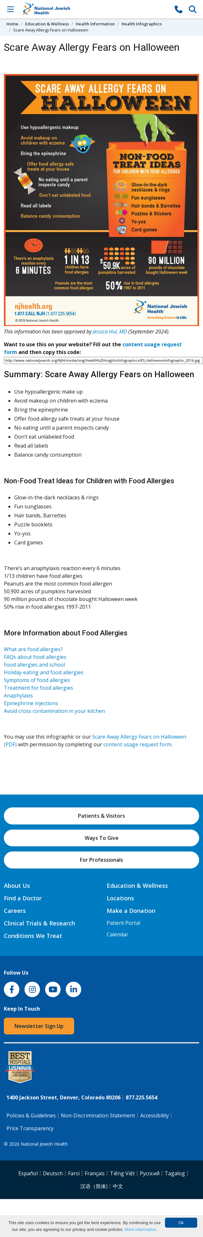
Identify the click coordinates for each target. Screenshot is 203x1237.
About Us (17, 885)
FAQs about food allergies (35, 656)
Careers (15, 910)
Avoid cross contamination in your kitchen (54, 710)
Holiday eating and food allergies (43, 672)
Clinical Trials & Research (39, 923)
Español (28, 1173)
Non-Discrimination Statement (98, 1115)
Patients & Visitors (101, 815)
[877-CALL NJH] (178, 9)
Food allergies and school (34, 664)
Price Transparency (29, 1128)
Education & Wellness (47, 24)
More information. (141, 1229)
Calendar (117, 934)
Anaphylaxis (18, 695)
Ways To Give (102, 837)
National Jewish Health (44, 1144)
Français (95, 1173)
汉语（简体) (94, 1186)
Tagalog (175, 1173)
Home (12, 24)
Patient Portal (123, 922)
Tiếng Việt (122, 1173)
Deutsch (53, 1173)
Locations (120, 898)
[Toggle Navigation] (10, 9)
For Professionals (101, 859)
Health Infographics (141, 24)
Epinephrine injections (31, 703)
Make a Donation (131, 910)
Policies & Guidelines (31, 1115)
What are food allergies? (33, 649)
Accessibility (154, 1115)
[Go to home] (94, 9)
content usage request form (137, 744)
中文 (118, 1186)
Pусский (150, 1173)
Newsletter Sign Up (39, 1026)
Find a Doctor (23, 898)
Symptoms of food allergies (37, 680)
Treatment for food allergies (38, 687)
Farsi (74, 1173)
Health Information (95, 24)
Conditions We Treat (33, 936)
